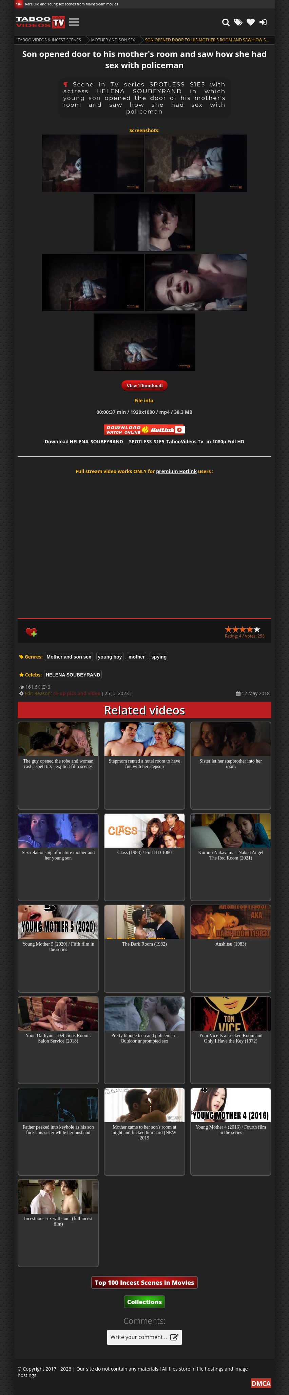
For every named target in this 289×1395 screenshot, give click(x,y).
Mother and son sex (113, 40)
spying (159, 657)
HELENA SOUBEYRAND (73, 675)
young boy (110, 657)
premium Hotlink (176, 471)
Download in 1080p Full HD (145, 441)
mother (136, 657)
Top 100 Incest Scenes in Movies (144, 1282)
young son (82, 98)
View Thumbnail (144, 385)
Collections (144, 1302)
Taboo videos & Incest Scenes (49, 40)
